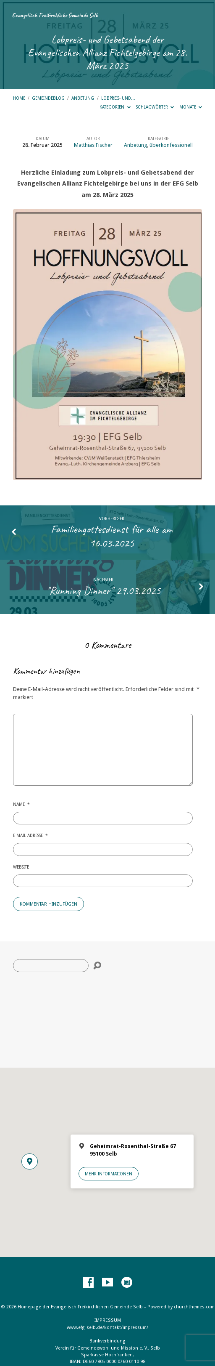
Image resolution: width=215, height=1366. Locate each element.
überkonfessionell (171, 145)
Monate (190, 106)
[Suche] (51, 965)
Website (21, 866)
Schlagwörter (155, 106)
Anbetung (82, 98)
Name (21, 804)
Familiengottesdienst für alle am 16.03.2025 (111, 536)
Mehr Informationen (108, 1173)
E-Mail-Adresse (30, 835)
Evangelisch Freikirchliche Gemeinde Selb (55, 15)
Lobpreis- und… (118, 98)
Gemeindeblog (48, 98)
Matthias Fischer (93, 145)
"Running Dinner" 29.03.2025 (103, 590)
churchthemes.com (194, 1307)
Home (19, 98)
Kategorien (115, 106)
